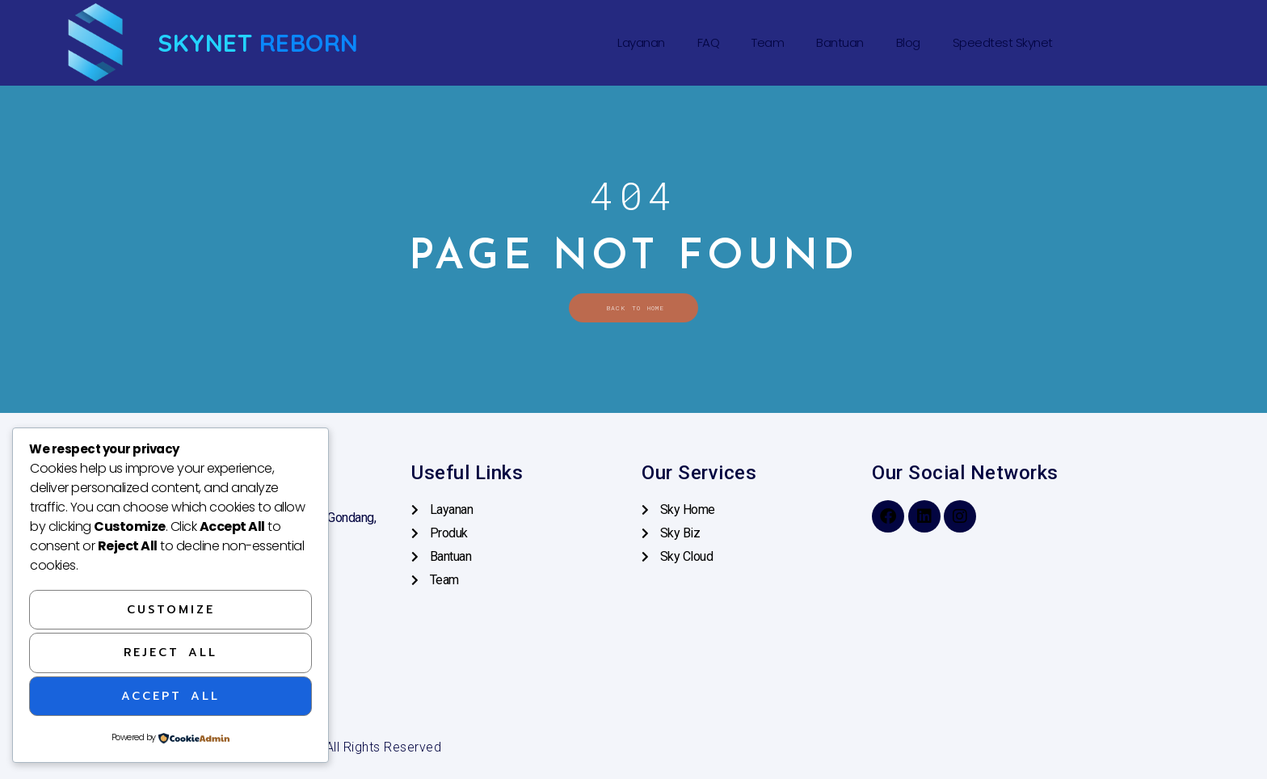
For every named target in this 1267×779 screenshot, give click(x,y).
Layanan (641, 42)
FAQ (708, 42)
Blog (908, 42)
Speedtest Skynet (1003, 42)
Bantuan (840, 42)
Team (767, 42)
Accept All (170, 696)
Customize (171, 609)
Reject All (170, 652)
